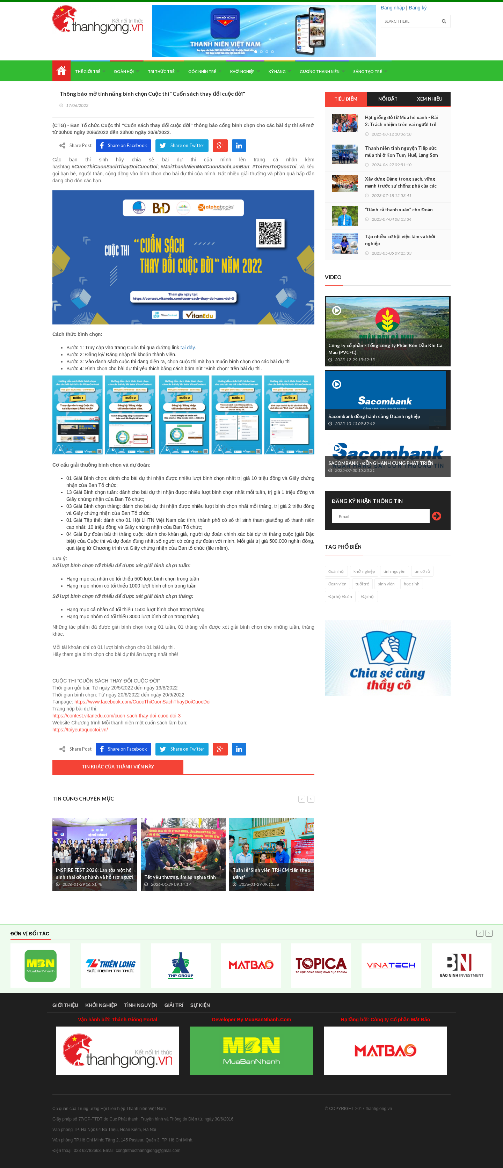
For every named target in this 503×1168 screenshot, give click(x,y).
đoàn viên (337, 583)
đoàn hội (336, 571)
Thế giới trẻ (87, 71)
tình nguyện (395, 571)
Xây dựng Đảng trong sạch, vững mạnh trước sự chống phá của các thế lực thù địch (401, 186)
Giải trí (174, 1005)
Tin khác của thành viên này (118, 766)
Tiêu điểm (345, 99)
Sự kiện (200, 1005)
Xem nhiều (430, 99)
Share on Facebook (123, 145)
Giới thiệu (65, 1005)
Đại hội (367, 596)
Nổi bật (387, 99)
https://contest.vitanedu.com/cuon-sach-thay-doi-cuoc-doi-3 (116, 715)
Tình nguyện (141, 1005)
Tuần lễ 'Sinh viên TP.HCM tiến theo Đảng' (271, 873)
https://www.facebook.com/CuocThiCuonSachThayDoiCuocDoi (142, 702)
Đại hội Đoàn (340, 596)
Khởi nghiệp (242, 71)
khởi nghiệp (364, 571)
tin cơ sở (422, 571)
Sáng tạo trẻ (367, 71)
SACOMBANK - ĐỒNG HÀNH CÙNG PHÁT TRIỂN (380, 463)
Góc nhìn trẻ (202, 71)
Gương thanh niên (319, 71)
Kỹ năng (277, 71)
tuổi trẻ (362, 583)
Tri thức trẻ (161, 71)
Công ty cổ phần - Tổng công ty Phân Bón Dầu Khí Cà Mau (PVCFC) (385, 349)
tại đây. (188, 347)
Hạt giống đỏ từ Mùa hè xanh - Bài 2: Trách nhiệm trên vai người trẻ (401, 121)
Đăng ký (418, 7)
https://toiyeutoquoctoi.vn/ (80, 729)
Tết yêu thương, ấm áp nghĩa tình (180, 877)
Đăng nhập (393, 7)
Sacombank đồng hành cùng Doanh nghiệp (374, 416)
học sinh (412, 583)
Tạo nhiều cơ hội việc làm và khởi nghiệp (400, 240)
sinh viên (386, 583)
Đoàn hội (124, 71)
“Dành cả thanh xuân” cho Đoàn (399, 209)
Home (61, 70)
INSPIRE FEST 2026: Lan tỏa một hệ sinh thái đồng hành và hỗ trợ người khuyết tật (94, 877)
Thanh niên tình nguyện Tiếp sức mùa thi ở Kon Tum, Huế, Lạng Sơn (401, 151)
